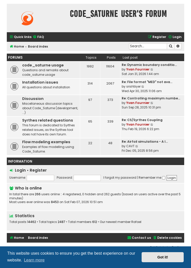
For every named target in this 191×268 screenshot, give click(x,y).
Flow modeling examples (46, 141)
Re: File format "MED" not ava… (147, 82)
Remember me (152, 177)
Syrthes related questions (47, 120)
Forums (15, 57)
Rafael (136, 222)
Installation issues (40, 82)
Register (38, 170)
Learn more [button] (34, 260)
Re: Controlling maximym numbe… (151, 98)
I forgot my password (119, 177)
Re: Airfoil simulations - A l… (145, 141)
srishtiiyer (133, 86)
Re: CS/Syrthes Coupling (142, 120)
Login (20, 170)
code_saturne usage (43, 65)
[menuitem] (38, 37)
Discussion (33, 98)
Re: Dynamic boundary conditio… (149, 65)
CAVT (130, 146)
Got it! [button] (162, 257)
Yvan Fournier (138, 69)
